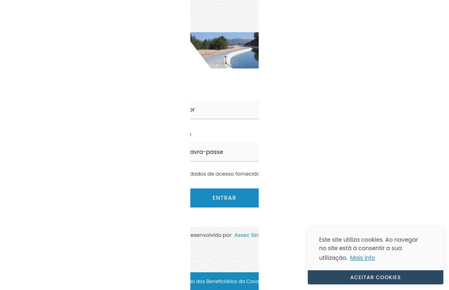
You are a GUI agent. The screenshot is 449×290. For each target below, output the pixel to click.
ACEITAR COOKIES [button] (375, 277)
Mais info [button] (362, 258)
